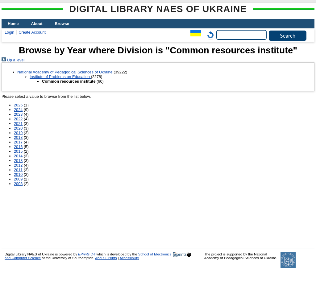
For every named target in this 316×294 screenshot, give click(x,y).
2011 (18, 170)
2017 (18, 142)
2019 (18, 132)
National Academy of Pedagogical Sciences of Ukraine (65, 72)
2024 (18, 109)
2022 (18, 119)
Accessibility (129, 258)
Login (9, 32)
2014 (18, 156)
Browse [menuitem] (62, 23)
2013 (18, 160)
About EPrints (106, 258)
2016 (18, 146)
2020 (18, 128)
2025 (18, 105)
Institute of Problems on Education (60, 76)
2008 (18, 183)
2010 (18, 174)
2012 (18, 165)
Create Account (32, 32)
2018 (18, 137)
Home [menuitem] (13, 23)
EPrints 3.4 (86, 254)
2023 (18, 114)
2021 (18, 123)
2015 (18, 151)
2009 (18, 179)
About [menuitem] (37, 23)
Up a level (13, 60)
